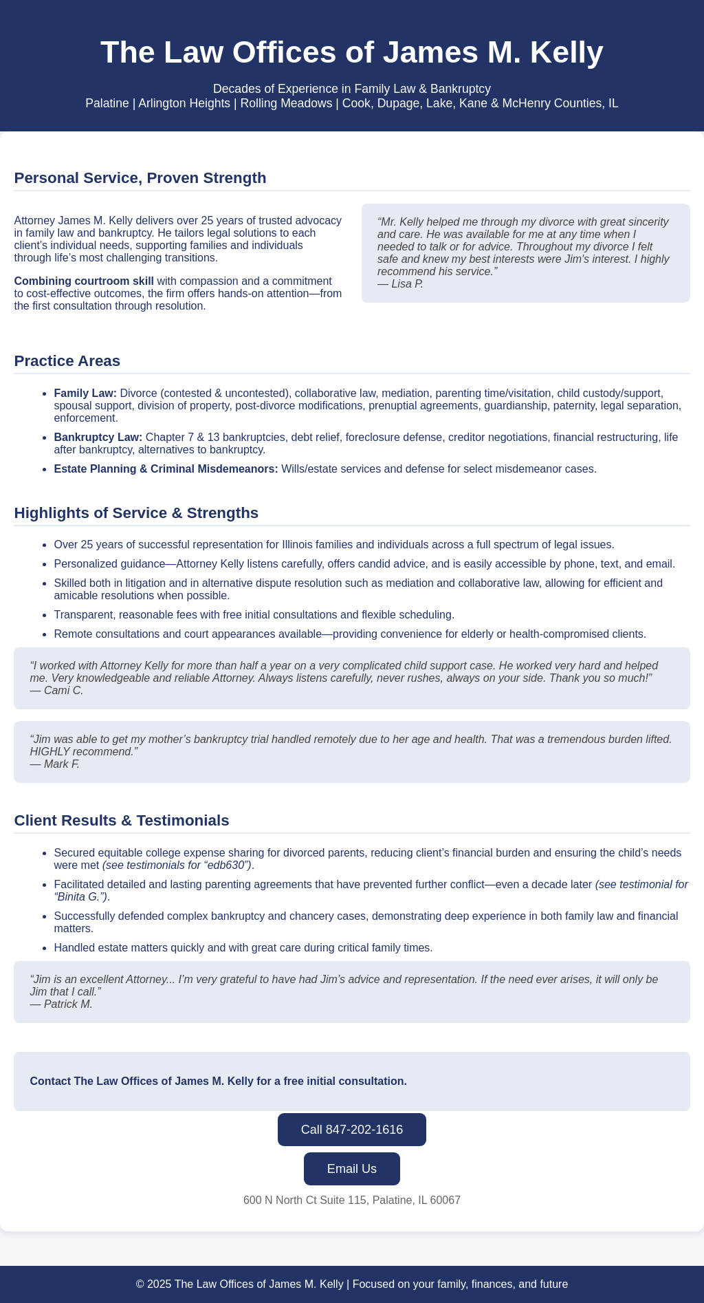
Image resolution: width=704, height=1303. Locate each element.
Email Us (352, 1169)
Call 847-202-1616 (352, 1130)
